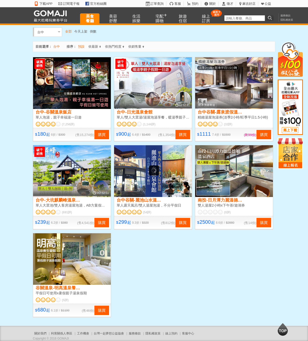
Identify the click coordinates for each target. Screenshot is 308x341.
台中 (40, 32)
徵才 (230, 4)
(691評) (67, 212)
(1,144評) (149, 124)
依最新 (94, 46)
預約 (195, 4)
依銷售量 (136, 46)
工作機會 (83, 333)
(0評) (227, 212)
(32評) (228, 124)
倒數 (93, 31)
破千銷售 (120, 64)
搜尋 (270, 18)
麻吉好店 (248, 4)
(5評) (65, 300)
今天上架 (80, 31)
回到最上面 (283, 329)
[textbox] (244, 18)
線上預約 (171, 333)
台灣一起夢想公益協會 (109, 333)
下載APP (46, 4)
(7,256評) (68, 124)
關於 (212, 4)
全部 (68, 31)
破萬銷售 (39, 64)
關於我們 (40, 333)
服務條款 (285, 15)
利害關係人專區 (61, 333)
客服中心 (188, 333)
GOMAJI (51, 15)
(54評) (147, 212)
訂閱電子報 (71, 4)
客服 (177, 4)
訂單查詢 (157, 4)
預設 (81, 46)
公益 (268, 4)
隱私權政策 (286, 19)
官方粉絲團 (98, 4)
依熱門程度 (114, 46)
